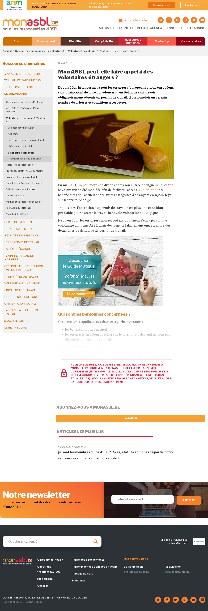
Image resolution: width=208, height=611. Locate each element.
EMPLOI (140, 28)
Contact (42, 585)
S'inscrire (188, 500)
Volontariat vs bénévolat (21, 127)
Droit (17, 41)
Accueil (7, 51)
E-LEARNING (196, 28)
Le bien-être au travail (21, 276)
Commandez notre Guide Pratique (24, 102)
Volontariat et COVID (17, 214)
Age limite (13, 133)
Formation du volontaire (19, 207)
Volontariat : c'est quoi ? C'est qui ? (89, 51)
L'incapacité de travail (21, 290)
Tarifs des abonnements (88, 559)
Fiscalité (75, 41)
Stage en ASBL (14, 320)
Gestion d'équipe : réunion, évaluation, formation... (24, 268)
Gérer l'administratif (20, 222)
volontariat (149, 190)
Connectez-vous (162, 5)
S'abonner (131, 418)
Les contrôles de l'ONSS (21, 296)
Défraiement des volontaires (21, 189)
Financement (46, 41)
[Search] (52, 541)
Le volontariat (55, 51)
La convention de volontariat (21, 177)
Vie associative (191, 41)
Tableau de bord (82, 573)
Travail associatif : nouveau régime (25, 170)
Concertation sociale (20, 303)
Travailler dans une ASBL (23, 80)
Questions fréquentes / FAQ (48, 569)
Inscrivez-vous (193, 5)
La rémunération (17, 249)
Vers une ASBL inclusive (22, 283)
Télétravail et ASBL (18, 87)
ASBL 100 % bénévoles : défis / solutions (22, 110)
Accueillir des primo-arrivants (25, 158)
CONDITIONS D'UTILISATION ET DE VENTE (28, 597)
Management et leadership (24, 73)
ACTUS (104, 28)
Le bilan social (15, 327)
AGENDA (156, 28)
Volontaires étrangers (21, 152)
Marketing (162, 41)
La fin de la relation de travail (21, 312)
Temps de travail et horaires (18, 257)
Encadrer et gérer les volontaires (24, 183)
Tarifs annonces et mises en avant (94, 566)
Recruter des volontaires (19, 164)
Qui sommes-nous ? (50, 559)
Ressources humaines (133, 41)
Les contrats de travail (22, 242)
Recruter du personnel (22, 235)
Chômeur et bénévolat (20, 146)
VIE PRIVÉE (63, 597)
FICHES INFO (122, 28)
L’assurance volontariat (18, 195)
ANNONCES (174, 28)
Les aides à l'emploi (18, 229)
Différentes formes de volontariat (26, 140)
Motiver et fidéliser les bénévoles (24, 201)
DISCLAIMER (79, 597)
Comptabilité (104, 41)
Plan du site (45, 578)
